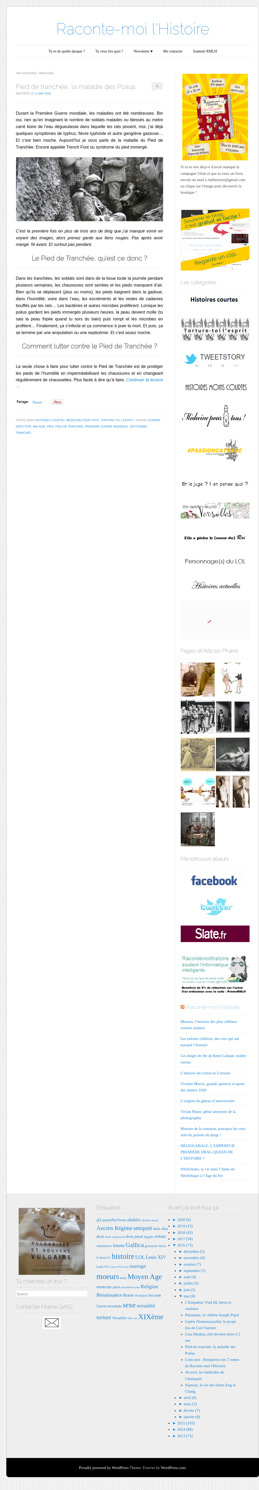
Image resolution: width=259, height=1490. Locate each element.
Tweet (37, 402)
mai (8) (189, 1296)
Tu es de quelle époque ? (66, 51)
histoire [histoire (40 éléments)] (123, 1256)
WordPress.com (173, 1468)
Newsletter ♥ (143, 51)
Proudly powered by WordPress (104, 1468)
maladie (39, 426)
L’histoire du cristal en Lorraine (205, 1073)
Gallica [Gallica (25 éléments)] (135, 1244)
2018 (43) (184, 1232)
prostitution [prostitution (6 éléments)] (127, 1287)
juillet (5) (191, 1283)
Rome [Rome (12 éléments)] (128, 1295)
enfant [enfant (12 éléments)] (160, 1236)
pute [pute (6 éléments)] (137, 1287)
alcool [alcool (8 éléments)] (146, 1220)
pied (50, 426)
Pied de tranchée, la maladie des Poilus (76, 87)
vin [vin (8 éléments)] (130, 1318)
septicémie (138, 426)
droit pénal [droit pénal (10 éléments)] (134, 1236)
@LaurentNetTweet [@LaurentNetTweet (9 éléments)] (111, 1220)
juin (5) (189, 1290)
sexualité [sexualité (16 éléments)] (146, 1305)
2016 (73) (184, 1245)
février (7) (192, 1410)
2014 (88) (184, 1429)
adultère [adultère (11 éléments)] (134, 1220)
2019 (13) (184, 1226)
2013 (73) (184, 1436)
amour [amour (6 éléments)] (154, 1220)
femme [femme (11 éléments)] (119, 1245)
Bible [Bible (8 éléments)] (156, 1229)
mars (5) (190, 1404)
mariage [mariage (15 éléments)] (138, 1266)
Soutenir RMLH (205, 51)
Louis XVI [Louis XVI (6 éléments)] (116, 1266)
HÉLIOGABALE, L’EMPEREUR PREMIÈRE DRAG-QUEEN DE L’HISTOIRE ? (207, 1152)
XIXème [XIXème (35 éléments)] (150, 1317)
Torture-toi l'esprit (117, 420)
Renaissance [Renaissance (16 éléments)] (109, 1295)
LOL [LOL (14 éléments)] (140, 1257)
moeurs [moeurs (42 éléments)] (107, 1276)
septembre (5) (194, 1271)
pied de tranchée (69, 426)
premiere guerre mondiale (106, 426)
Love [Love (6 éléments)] (126, 1266)
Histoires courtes (50, 420)
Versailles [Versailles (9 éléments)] (119, 1318)
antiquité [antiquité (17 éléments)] (142, 1228)
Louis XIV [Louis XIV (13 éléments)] (156, 1257)
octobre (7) (192, 1264)
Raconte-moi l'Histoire (132, 29)
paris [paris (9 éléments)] (116, 1287)
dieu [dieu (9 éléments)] (165, 1229)
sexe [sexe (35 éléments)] (129, 1305)
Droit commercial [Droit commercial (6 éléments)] (115, 1236)
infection (23, 426)
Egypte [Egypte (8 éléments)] (149, 1237)
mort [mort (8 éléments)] (123, 1278)
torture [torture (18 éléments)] (103, 1317)
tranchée (23, 432)
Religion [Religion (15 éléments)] (149, 1286)
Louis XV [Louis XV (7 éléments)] (102, 1267)
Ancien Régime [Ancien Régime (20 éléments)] (114, 1228)
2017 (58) (184, 1239)
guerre (154, 420)
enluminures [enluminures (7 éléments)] (104, 1246)
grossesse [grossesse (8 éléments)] (151, 1246)
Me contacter (172, 51)
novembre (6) (194, 1258)
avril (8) (190, 1398)
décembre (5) (194, 1251)
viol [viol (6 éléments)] (135, 1318)
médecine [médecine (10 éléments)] (104, 1287)
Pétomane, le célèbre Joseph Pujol (212, 1315)
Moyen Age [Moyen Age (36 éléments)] (145, 1276)
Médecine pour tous (82, 420)
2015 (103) (185, 1423)
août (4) (190, 1277)
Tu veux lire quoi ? (109, 51)
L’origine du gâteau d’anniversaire (207, 1101)
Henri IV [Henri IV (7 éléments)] (105, 1258)
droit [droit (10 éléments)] (100, 1236)
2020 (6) (183, 1220)
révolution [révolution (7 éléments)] (141, 1295)
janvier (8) (192, 1417)
